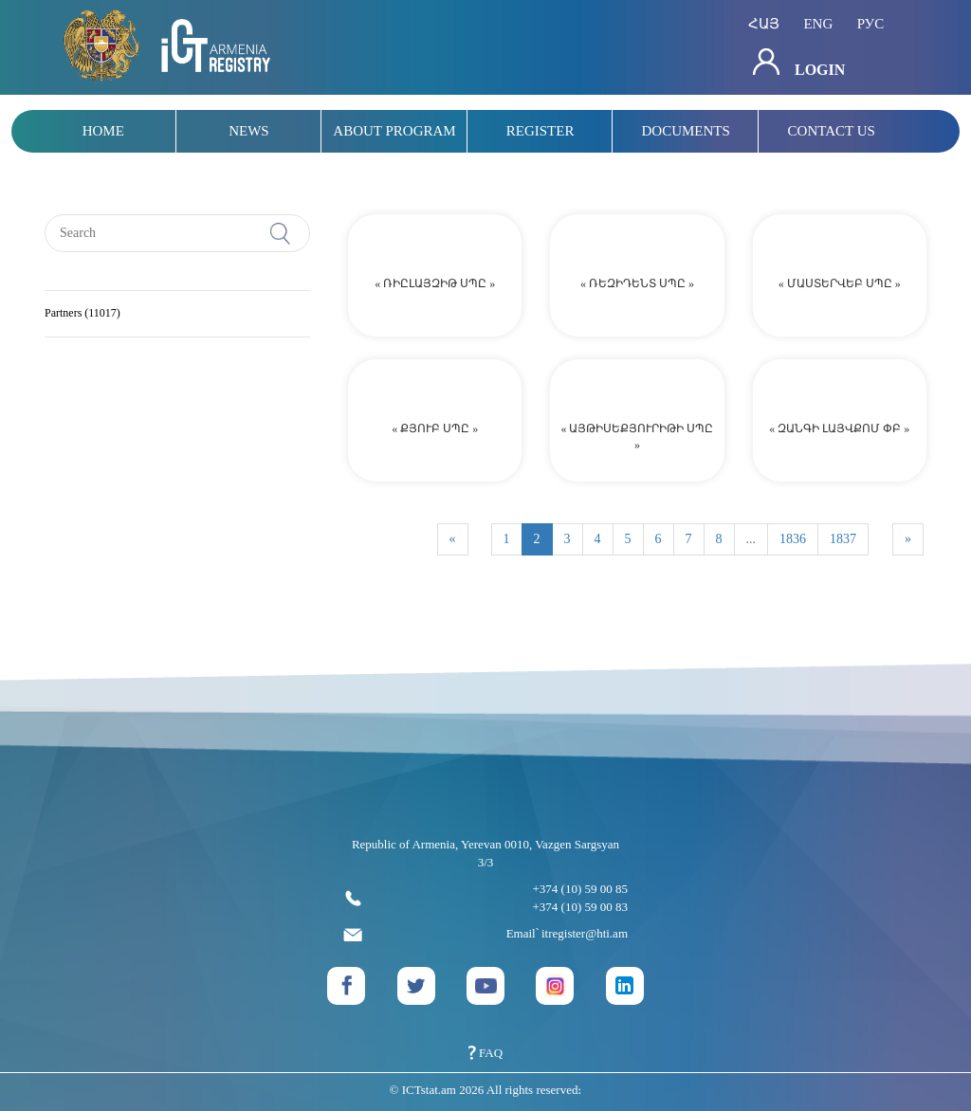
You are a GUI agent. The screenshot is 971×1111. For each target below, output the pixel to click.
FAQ (485, 1053)
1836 (792, 539)
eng (818, 23)
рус (871, 23)
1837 (843, 539)
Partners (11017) (82, 312)
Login (799, 63)
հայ (763, 23)
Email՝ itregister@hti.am (485, 934)
